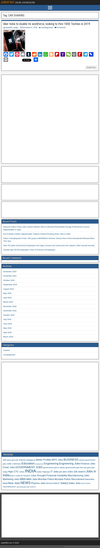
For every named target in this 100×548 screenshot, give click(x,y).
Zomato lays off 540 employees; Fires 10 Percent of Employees (29, 250)
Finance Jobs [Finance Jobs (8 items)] (88, 463)
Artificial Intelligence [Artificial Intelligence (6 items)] (27, 460)
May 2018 (7, 328)
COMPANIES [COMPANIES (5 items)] (16, 464)
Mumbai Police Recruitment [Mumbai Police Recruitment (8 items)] (69, 479)
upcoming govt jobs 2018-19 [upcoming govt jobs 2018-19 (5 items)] (26, 487)
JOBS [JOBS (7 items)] (70, 471)
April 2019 (7, 298)
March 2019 (8, 302)
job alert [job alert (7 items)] (63, 471)
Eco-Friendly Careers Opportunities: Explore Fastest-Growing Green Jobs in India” (37, 234)
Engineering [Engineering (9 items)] (51, 463)
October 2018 (9, 315)
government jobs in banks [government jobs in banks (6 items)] (54, 467)
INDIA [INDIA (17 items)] (30, 471)
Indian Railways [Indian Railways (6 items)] (43, 472)
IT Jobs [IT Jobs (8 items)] (54, 471)
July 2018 (7, 319)
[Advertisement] (24, 119)
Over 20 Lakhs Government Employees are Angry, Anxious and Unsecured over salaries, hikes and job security (48, 245)
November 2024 (10, 272)
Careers (6, 350)
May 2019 (7, 293)
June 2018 (7, 324)
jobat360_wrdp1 (11, 27)
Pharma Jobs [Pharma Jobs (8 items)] (38, 483)
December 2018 (10, 306)
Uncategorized (47, 27)
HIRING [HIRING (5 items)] (21, 472)
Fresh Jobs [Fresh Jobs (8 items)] (9, 467)
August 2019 (8, 289)
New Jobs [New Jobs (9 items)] (14, 483)
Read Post (91, 67)
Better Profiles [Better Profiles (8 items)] (43, 459)
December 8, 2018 (29, 27)
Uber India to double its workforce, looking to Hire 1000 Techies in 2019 (46, 24)
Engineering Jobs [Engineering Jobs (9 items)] (69, 463)
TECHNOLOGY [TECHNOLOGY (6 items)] (9, 487)
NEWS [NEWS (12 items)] (25, 483)
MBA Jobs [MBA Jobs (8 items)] (31, 479)
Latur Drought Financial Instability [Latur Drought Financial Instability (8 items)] (49, 475)
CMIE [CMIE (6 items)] (9, 464)
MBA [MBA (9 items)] (23, 479)
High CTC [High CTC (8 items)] (13, 471)
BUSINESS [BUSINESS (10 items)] (70, 459)
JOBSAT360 (7, 2)
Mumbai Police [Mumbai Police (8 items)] (46, 479)
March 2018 (8, 337)
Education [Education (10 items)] (28, 463)
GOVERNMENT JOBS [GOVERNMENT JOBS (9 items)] (29, 467)
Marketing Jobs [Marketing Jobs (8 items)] (11, 479)
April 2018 (7, 332)
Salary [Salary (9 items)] (64, 483)
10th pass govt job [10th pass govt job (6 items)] (10, 460)
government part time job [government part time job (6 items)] (76, 467)
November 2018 (10, 311)
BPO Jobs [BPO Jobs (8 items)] (57, 459)
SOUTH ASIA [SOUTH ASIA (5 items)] (85, 483)
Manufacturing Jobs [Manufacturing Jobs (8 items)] (78, 475)
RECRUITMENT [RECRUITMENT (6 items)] (53, 483)
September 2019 (10, 284)
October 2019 (9, 280)
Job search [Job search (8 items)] (79, 471)
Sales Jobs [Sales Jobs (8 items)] (75, 483)
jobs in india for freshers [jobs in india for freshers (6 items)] (20, 476)
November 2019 (10, 276)
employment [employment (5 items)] (39, 464)
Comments (61, 27)
